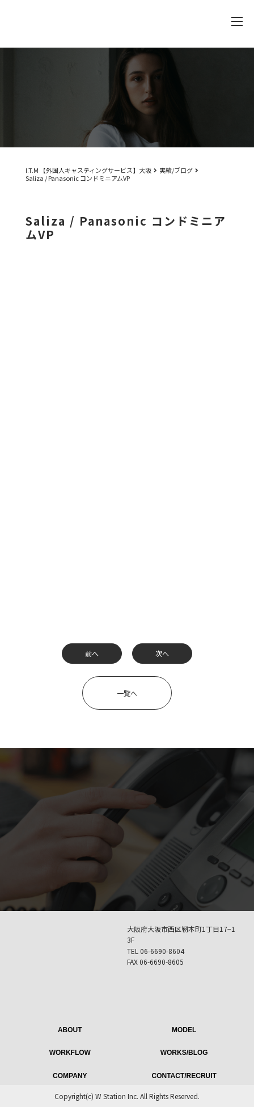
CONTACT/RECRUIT (183, 1076)
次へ (162, 653)
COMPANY (70, 1076)
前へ (92, 653)
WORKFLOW (70, 1053)
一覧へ (127, 693)
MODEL (184, 1030)
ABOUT (70, 1030)
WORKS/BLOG (184, 1053)
